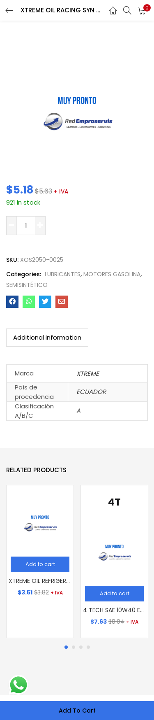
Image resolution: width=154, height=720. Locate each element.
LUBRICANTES (62, 274)
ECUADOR (91, 391)
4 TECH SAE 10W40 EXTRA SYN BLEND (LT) (114, 610)
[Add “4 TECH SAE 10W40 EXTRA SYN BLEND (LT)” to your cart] (114, 593)
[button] (142, 10)
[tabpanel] (40, 561)
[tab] (47, 338)
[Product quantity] (26, 225)
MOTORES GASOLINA (111, 274)
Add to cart (77, 710)
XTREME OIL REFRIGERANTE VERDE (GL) (40, 581)
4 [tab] (88, 647)
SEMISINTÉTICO (27, 285)
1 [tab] (66, 647)
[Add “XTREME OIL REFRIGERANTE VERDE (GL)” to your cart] (40, 564)
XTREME (87, 373)
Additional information (47, 337)
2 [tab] (73, 647)
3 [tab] (81, 647)
